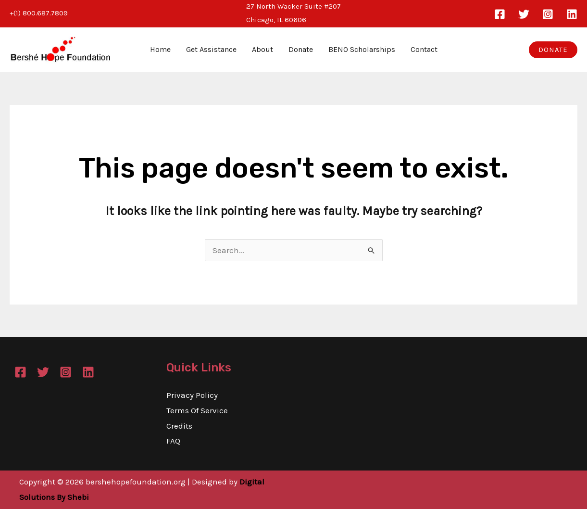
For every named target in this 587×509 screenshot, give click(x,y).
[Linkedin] (571, 14)
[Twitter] (523, 14)
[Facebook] (499, 14)
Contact (424, 49)
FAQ (173, 440)
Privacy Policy (192, 395)
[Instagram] (547, 14)
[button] (553, 49)
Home (160, 49)
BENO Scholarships (361, 49)
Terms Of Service (197, 410)
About (262, 49)
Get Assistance (211, 49)
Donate (300, 49)
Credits (179, 426)
